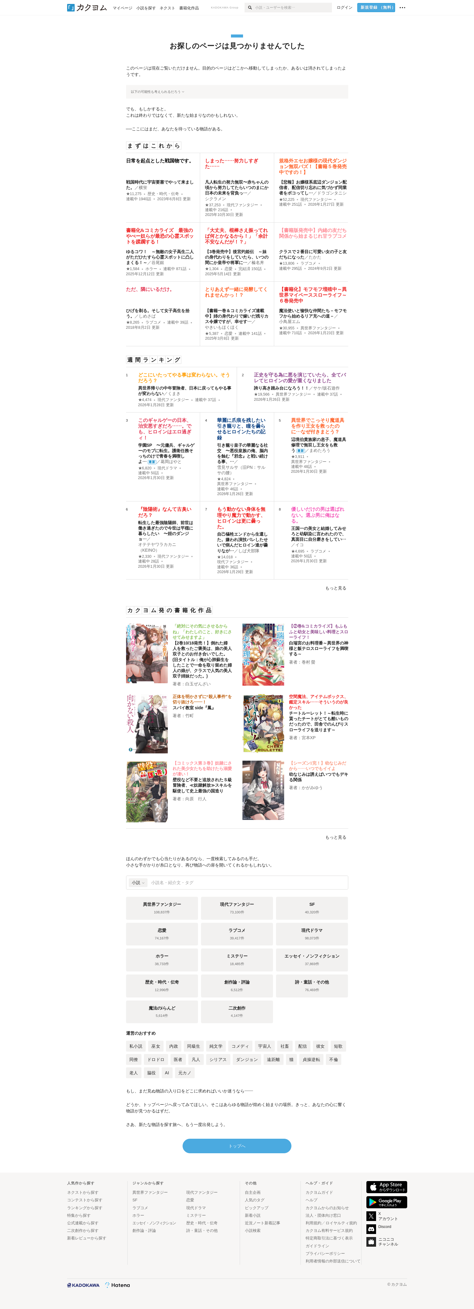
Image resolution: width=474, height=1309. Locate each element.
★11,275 (134, 194)
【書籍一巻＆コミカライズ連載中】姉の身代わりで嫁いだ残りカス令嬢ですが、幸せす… (236, 316)
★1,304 (212, 269)
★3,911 (298, 457)
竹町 (189, 715)
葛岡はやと (171, 461)
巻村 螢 (309, 662)
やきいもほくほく (222, 327)
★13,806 (287, 263)
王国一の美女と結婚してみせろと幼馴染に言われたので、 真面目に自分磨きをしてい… (318, 534)
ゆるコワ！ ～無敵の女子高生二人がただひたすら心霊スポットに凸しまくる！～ (160, 257)
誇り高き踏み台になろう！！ (281, 388)
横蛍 (143, 187)
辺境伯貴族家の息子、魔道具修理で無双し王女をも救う (318, 445)
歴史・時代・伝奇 (163, 194)
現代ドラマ (167, 468)
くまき (174, 393)
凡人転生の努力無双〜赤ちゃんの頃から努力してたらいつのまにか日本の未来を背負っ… (236, 187)
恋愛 (228, 269)
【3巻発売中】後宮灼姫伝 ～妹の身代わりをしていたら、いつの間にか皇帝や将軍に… (236, 257)
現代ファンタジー (242, 205)
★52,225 (287, 199)
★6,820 (145, 468)
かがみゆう (312, 787)
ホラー (151, 269)
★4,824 (224, 479)
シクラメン (215, 198)
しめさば (147, 316)
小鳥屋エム (289, 321)
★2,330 (145, 556)
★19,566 (262, 394)
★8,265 (133, 322)
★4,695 (298, 551)
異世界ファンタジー (318, 328)
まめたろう (319, 450)
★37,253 (213, 205)
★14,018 (225, 557)
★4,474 (145, 400)
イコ (299, 544)
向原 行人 (195, 798)
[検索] (250, 7)
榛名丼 (258, 262)
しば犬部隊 (248, 550)
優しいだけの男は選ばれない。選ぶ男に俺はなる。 (317, 515)
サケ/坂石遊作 (326, 388)
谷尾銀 (157, 262)
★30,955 (287, 328)
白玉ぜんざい (198, 683)
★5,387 (212, 333)
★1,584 (133, 269)
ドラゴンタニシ (332, 193)
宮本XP (309, 737)
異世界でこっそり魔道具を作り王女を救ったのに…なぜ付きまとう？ (317, 426)
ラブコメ (308, 263)
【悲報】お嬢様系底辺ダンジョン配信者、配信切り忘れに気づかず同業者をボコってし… (313, 187)
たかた (315, 257)
